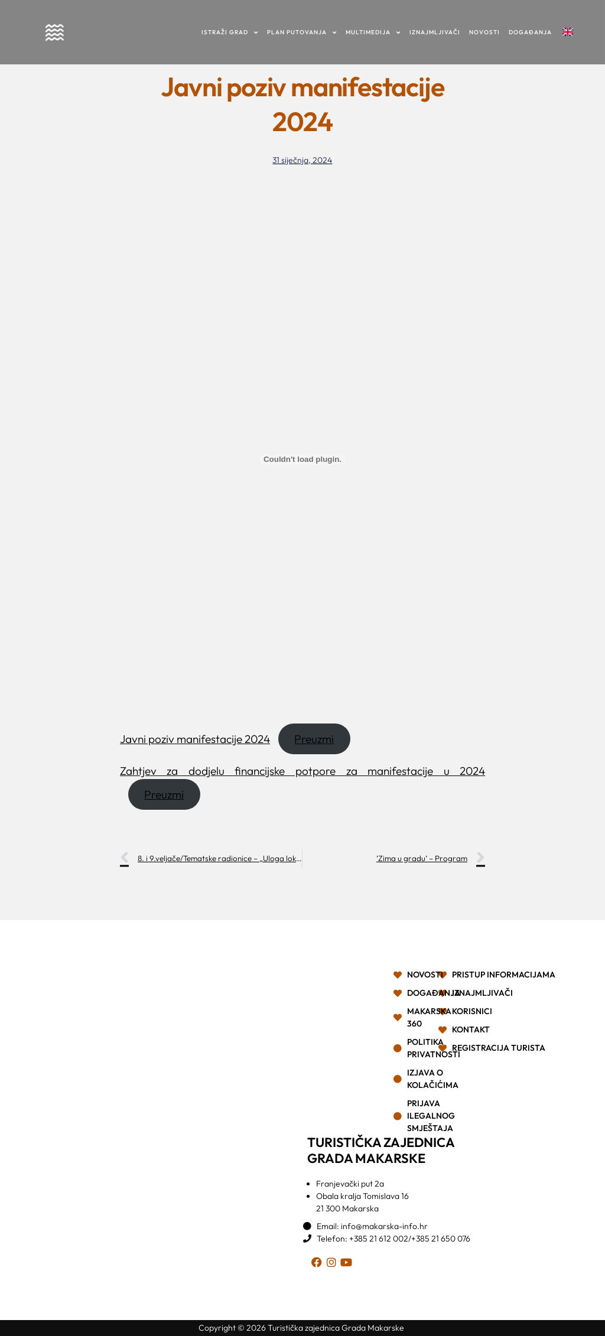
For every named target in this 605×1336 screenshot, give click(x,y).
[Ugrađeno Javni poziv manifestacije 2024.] (302, 459)
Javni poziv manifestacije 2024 (195, 739)
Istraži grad (229, 32)
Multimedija (373, 32)
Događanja (530, 32)
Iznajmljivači (434, 32)
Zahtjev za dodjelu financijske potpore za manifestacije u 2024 (302, 771)
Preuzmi (314, 739)
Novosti (484, 32)
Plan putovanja (302, 32)
